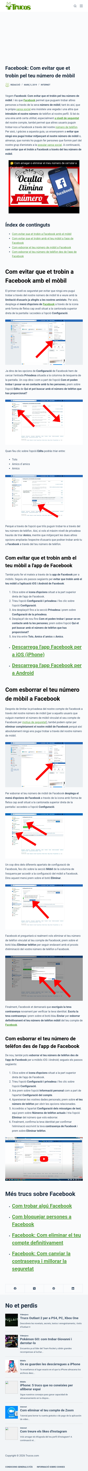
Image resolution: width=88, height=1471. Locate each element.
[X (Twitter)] (34, 1288)
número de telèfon (66, 127)
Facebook (49, 304)
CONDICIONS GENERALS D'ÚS (19, 1467)
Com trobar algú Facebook (42, 1206)
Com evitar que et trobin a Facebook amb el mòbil (41, 234)
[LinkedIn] (73, 1288)
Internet (45, 85)
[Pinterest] (53, 1288)
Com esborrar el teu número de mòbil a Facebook (41, 247)
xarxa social (23, 109)
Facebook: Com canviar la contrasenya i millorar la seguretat (41, 1261)
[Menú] (81, 5)
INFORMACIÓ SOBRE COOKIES (51, 1467)
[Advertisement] (44, 37)
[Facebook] (15, 1288)
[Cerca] (75, 6)
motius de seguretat (34, 722)
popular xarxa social (50, 144)
